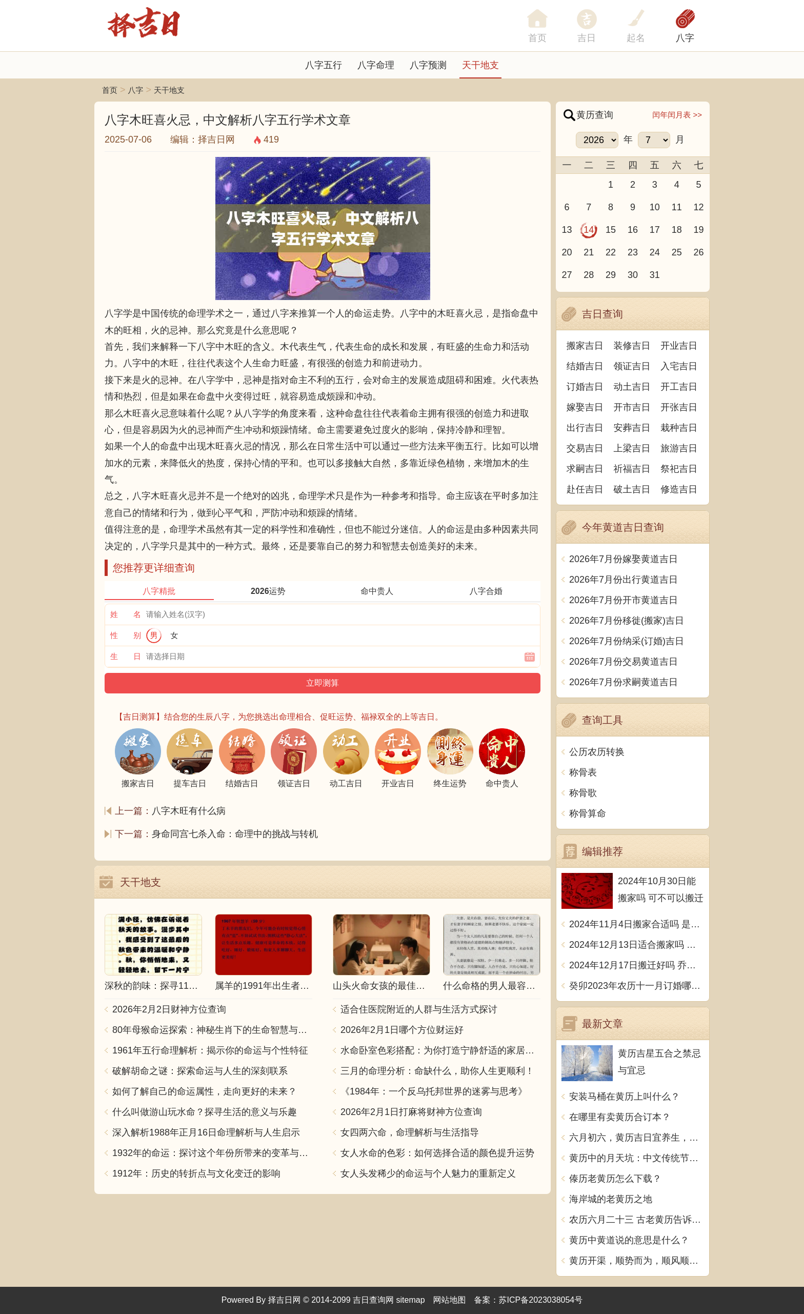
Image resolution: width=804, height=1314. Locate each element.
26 (699, 252)
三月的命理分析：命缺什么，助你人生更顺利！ (437, 1071)
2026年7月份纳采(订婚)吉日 (626, 641)
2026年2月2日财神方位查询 (169, 1009)
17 (655, 230)
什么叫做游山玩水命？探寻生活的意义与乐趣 (204, 1112)
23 (633, 252)
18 (677, 230)
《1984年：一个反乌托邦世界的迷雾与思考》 (433, 1091)
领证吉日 (632, 366)
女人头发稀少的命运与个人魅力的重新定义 (428, 1173)
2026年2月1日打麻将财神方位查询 (411, 1112)
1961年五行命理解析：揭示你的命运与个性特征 (210, 1050)
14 (589, 230)
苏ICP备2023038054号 (541, 1300)
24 (655, 252)
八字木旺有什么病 (189, 811)
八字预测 (428, 65)
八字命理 (375, 65)
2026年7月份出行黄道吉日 (623, 579)
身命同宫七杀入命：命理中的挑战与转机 (235, 834)
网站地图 (449, 1300)
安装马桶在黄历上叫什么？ (624, 1096)
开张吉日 (678, 407)
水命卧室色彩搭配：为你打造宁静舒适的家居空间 (440, 1050)
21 (589, 252)
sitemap (410, 1300)
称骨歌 (583, 793)
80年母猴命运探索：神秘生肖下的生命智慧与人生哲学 (212, 1030)
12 (699, 207)
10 (655, 207)
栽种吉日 (678, 428)
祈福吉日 (632, 469)
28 (589, 275)
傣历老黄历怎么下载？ (615, 1178)
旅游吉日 (678, 448)
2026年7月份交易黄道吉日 (623, 661)
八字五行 (323, 65)
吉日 (586, 38)
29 (611, 275)
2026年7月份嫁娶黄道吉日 (623, 559)
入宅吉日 (678, 366)
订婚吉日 (585, 387)
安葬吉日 (632, 428)
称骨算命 (587, 813)
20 (566, 252)
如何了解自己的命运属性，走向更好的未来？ (204, 1091)
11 (677, 207)
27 (566, 275)
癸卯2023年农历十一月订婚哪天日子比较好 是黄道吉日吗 (636, 986)
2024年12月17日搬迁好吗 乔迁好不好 (636, 965)
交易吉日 (585, 448)
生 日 (125, 656)
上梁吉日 (632, 448)
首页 (109, 90)
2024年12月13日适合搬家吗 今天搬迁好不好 (636, 945)
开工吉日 (678, 387)
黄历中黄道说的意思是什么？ (629, 1240)
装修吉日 (632, 346)
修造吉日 (678, 489)
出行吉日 (585, 428)
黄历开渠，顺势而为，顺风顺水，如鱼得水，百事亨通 (636, 1261)
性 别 (125, 635)
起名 (636, 38)
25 (677, 252)
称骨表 (583, 772)
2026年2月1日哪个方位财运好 (402, 1030)
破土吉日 (632, 489)
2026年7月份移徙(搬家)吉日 (626, 620)
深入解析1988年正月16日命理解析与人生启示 (206, 1132)
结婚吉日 (585, 366)
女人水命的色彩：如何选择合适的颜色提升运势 (437, 1153)
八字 (685, 38)
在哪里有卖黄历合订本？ (620, 1117)
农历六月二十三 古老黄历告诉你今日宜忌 (636, 1220)
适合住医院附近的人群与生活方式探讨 (418, 1009)
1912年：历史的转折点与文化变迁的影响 (196, 1173)
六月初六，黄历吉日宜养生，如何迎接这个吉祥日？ (636, 1137)
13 (566, 230)
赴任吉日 (585, 489)
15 (611, 230)
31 (655, 275)
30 (633, 275)
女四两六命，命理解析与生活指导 (409, 1132)
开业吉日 (678, 346)
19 (699, 230)
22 (611, 252)
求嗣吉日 (585, 469)
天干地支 (480, 65)
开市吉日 (632, 407)
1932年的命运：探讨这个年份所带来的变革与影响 (212, 1153)
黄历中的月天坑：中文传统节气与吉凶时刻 (636, 1158)
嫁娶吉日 (585, 407)
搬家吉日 (585, 346)
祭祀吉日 (678, 469)
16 (633, 230)
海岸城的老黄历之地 (610, 1199)
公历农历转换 (597, 752)
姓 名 (125, 614)
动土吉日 (632, 387)
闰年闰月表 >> (677, 114)
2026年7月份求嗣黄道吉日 (623, 682)
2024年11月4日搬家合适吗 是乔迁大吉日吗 (636, 924)
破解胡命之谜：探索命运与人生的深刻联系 (200, 1071)
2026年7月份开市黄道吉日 (623, 600)
